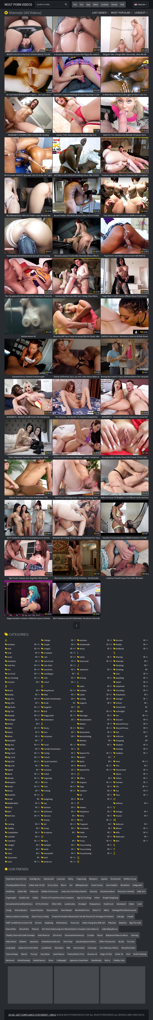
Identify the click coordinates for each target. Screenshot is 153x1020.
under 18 (119, 954)
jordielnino (46, 947)
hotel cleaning (139, 954)
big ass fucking (84, 897)
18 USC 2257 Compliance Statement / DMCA (32, 1014)
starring (134, 935)
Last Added (100, 12)
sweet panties (36, 910)
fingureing (81, 879)
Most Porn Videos (18, 4)
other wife (56, 904)
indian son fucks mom (28, 947)
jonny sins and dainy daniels (74, 891)
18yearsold (49, 879)
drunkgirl (82, 904)
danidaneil (121, 904)
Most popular (121, 12)
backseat (10, 960)
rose (51, 960)
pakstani (112, 922)
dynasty (93, 891)
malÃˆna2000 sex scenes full (19, 922)
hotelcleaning (24, 960)
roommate (116, 879)
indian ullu (22, 891)
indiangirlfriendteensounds (124, 910)
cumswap (92, 947)
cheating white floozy (16, 885)
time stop (67, 941)
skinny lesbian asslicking (17, 916)
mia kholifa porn (82, 910)
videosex (34, 891)
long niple (10, 947)
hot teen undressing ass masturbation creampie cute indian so (70, 929)
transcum (75, 922)
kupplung (49, 922)
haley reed (11, 941)
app (88, 4)
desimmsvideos (107, 891)
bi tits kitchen (42, 904)
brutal (121, 941)
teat (128, 954)
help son (141, 891)
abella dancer (39, 960)
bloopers (93, 879)
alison (100, 935)
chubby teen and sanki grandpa (20, 935)
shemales (59, 947)
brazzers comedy (126, 891)
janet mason (58, 954)
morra (63, 885)
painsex (35, 929)
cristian (90, 935)
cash (139, 904)
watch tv (97, 910)
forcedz (131, 941)
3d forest (57, 935)
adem (97, 897)
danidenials (96, 960)
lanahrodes (70, 904)
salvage (120, 916)
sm (70, 885)
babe (95, 4)
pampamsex (95, 904)
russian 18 (92, 954)
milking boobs (82, 885)
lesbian (104, 4)
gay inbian (45, 954)
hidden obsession (49, 891)
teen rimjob (66, 910)
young (8, 910)
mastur (24, 954)
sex (75, 4)
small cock (108, 904)
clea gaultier (111, 885)
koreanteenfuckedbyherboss (19, 904)
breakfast (125, 885)
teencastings (12, 954)
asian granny (97, 885)
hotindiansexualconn (51, 941)
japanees (34, 941)
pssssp (34, 954)
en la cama (53, 885)
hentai (114, 4)
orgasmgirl (11, 897)
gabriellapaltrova (109, 929)
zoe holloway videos (109, 947)
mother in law (130, 879)
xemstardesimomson (74, 935)
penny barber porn (76, 954)
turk (122, 4)
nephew (122, 922)
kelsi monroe (44, 935)
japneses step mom (79, 960)
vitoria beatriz (21, 910)
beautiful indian (128, 947)
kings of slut (106, 954)
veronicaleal (79, 947)
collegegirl (61, 960)
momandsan (61, 922)
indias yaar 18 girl (37, 885)
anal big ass (35, 879)
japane (104, 879)
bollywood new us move (117, 935)
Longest (141, 12)
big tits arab (135, 922)
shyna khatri (52, 910)
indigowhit (137, 885)
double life (24, 897)
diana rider (11, 929)
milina (106, 910)
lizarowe (61, 879)
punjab (130, 916)
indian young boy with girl (93, 922)
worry (107, 960)
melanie (22, 941)
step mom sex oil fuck (16, 879)
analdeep (10, 891)
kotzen (38, 922)
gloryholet (24, 929)
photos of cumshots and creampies (57, 897)
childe (35, 897)
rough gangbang (110, 897)
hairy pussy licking (40, 916)
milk (68, 947)
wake (131, 904)
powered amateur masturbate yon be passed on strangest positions (83, 916)
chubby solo (119, 960)
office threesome (107, 941)
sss (81, 4)
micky (70, 879)
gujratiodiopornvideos (86, 941)
